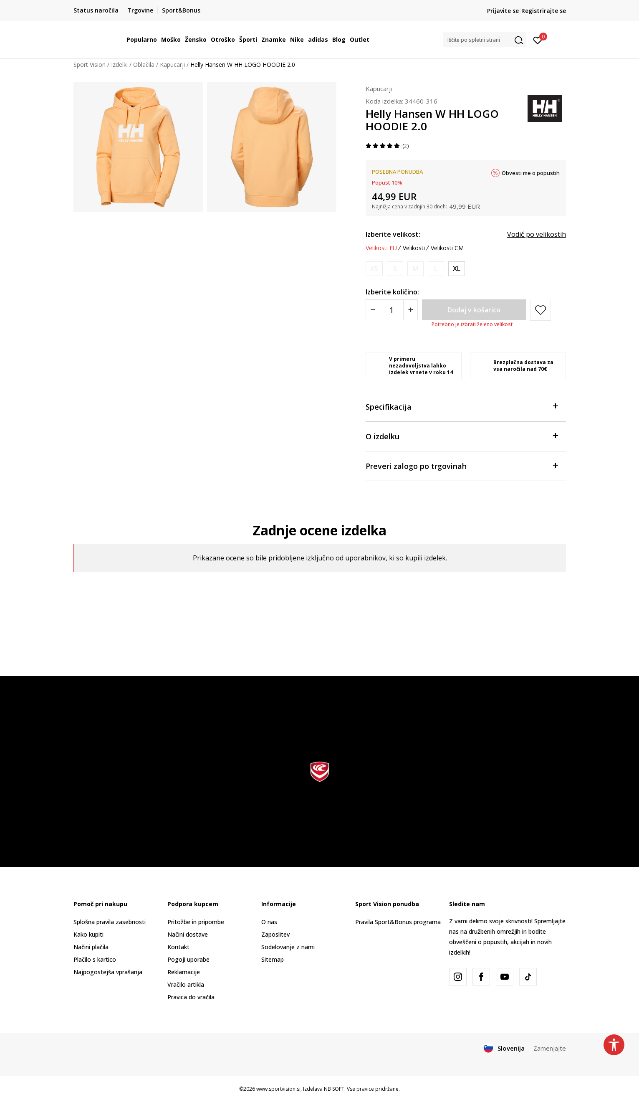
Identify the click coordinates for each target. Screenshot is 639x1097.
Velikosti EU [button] (381, 248)
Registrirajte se (543, 11)
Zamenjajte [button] (549, 1048)
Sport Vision (89, 64)
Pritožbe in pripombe (195, 922)
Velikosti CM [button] (447, 248)
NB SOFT (334, 1088)
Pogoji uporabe (188, 959)
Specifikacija (462, 406)
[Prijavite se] (538, 39)
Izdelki (119, 64)
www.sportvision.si (278, 1088)
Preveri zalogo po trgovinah (462, 465)
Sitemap (272, 959)
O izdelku (462, 435)
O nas (269, 922)
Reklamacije (183, 972)
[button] (484, 40)
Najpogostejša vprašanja (107, 972)
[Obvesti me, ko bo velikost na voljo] (374, 268)
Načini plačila (91, 947)
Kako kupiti (88, 934)
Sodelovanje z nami (288, 947)
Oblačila (143, 64)
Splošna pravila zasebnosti (109, 922)
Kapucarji (172, 64)
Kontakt (178, 947)
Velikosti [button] (414, 248)
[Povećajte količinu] (410, 309)
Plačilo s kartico (94, 959)
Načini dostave (187, 934)
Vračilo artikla (185, 984)
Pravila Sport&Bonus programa (398, 922)
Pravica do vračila (191, 997)
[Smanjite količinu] (373, 309)
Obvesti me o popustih (531, 173)
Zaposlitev (275, 934)
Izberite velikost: (393, 234)
